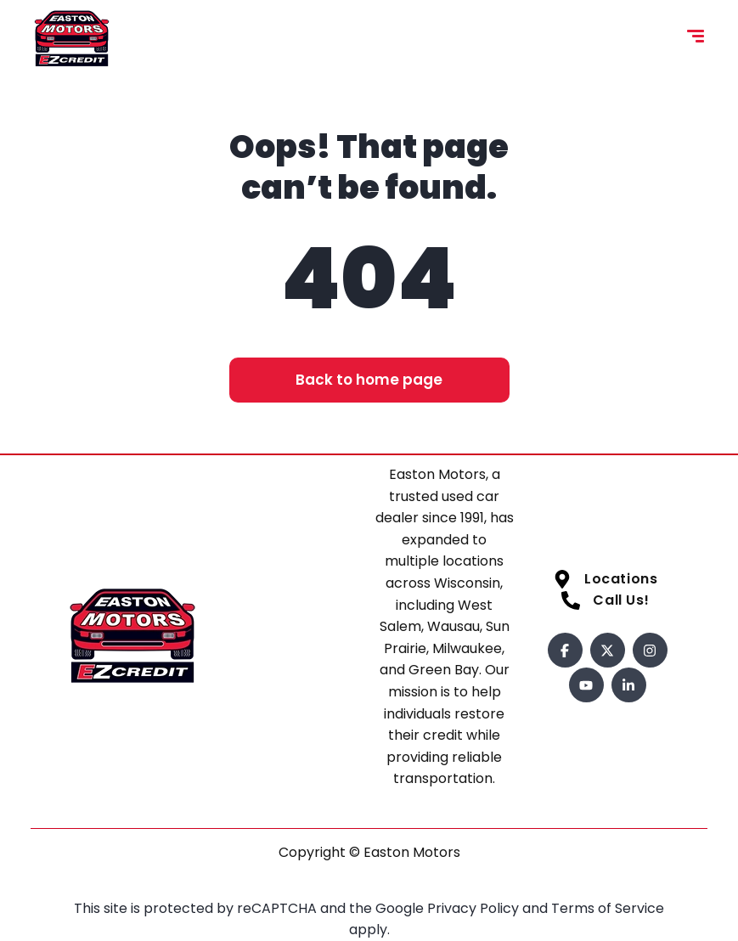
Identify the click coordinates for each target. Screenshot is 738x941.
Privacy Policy (474, 908)
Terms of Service (607, 908)
